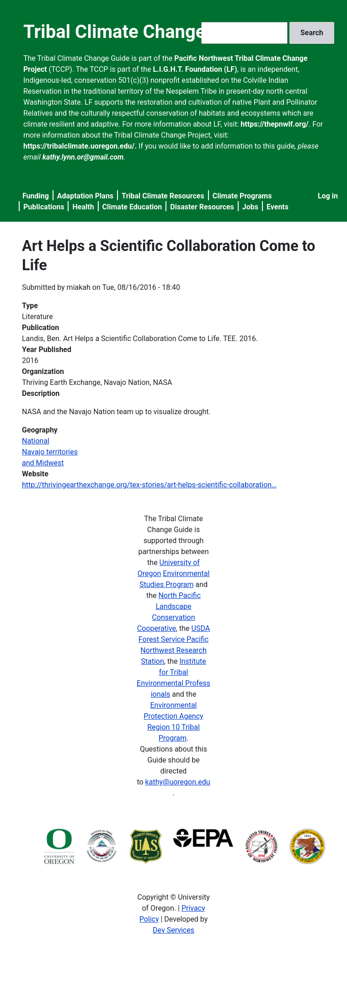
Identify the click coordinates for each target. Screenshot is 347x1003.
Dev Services (173, 930)
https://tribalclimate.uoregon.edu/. (80, 146)
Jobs (250, 207)
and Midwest (43, 463)
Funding (35, 196)
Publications (43, 207)
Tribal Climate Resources (163, 196)
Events (277, 207)
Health (83, 207)
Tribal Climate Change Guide (140, 32)
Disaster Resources (202, 207)
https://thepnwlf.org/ (274, 124)
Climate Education (132, 207)
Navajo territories (50, 452)
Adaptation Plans (85, 196)
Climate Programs (242, 196)
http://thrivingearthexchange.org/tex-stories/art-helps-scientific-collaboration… (149, 484)
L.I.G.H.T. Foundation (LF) (195, 69)
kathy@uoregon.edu (177, 782)
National (35, 441)
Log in (328, 196)
